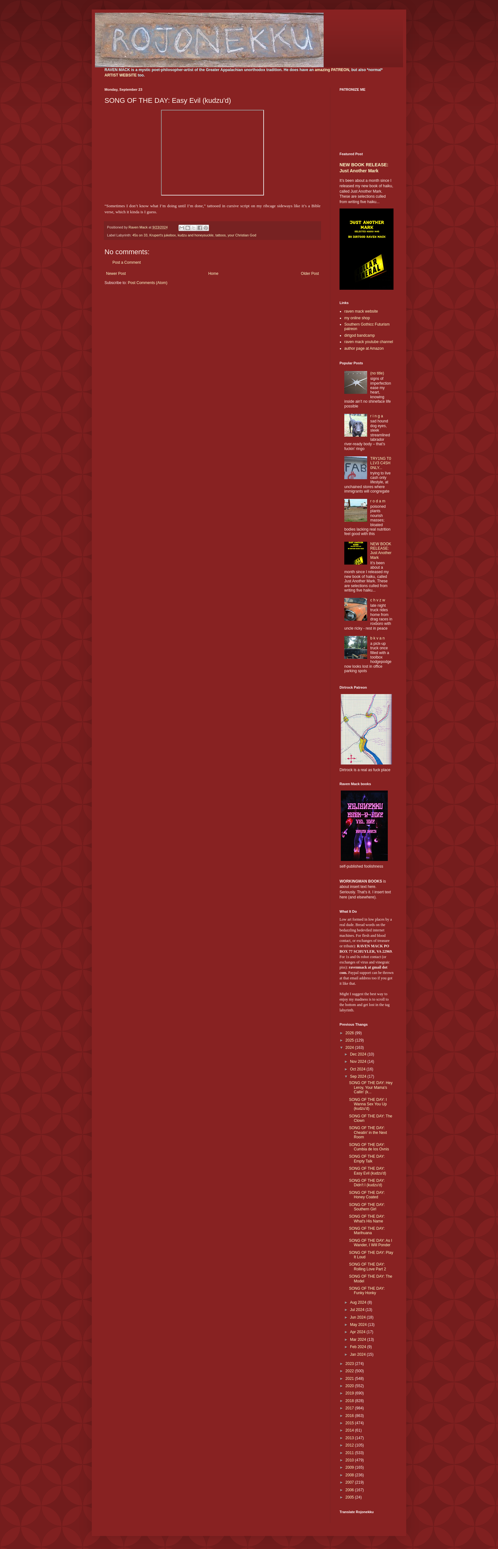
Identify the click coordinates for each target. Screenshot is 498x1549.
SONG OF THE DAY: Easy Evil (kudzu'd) (367, 1170)
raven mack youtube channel (368, 342)
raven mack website (361, 311)
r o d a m (377, 501)
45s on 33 (139, 235)
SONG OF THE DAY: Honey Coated (367, 1194)
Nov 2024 (358, 1061)
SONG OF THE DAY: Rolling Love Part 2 (367, 1266)
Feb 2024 (358, 1347)
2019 (350, 1393)
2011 (350, 1453)
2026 (350, 1033)
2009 (350, 1467)
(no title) (377, 373)
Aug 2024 (358, 1302)
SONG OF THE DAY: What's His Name (367, 1218)
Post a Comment (126, 262)
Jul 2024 (358, 1309)
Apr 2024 (358, 1332)
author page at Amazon (364, 348)
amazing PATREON (332, 70)
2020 (350, 1386)
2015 (350, 1423)
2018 (350, 1401)
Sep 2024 (358, 1076)
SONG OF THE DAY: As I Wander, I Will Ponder (370, 1242)
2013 (350, 1438)
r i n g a (376, 416)
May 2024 (359, 1324)
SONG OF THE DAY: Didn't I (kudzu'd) (367, 1182)
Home (213, 273)
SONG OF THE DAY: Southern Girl (367, 1206)
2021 (350, 1378)
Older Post (310, 273)
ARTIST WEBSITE (120, 75)
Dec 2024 (358, 1054)
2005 (350, 1497)
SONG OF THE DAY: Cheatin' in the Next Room (368, 1132)
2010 (350, 1460)
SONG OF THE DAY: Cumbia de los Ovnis (369, 1146)
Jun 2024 (358, 1317)
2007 (350, 1482)
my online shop (357, 318)
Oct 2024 (358, 1069)
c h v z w (377, 600)
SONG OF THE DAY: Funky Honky (367, 1290)
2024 (350, 1047)
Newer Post (116, 273)
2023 (350, 1363)
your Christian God (242, 235)
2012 (350, 1445)
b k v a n (377, 638)
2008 (350, 1475)
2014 (350, 1430)
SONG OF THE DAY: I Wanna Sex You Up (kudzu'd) (368, 1104)
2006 (350, 1490)
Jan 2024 (358, 1354)
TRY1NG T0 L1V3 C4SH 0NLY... (380, 463)
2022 (350, 1371)
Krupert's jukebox (162, 235)
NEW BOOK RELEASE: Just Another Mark (381, 551)
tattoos (220, 235)
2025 (350, 1040)
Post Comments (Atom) (147, 283)
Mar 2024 (358, 1339)
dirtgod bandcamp (359, 335)
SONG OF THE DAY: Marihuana (367, 1230)
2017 (350, 1408)
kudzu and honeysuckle (195, 235)
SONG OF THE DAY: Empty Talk (367, 1158)
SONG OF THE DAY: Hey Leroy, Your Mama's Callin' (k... (371, 1087)
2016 (350, 1415)
